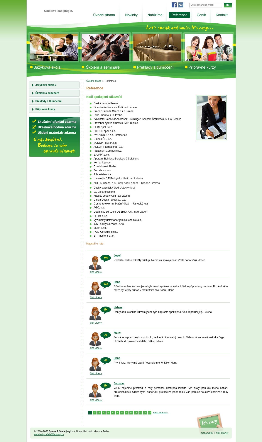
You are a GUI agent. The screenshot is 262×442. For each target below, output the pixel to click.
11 (135, 412)
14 (149, 412)
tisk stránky (222, 433)
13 (145, 412)
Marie (117, 332)
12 (140, 412)
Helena (118, 307)
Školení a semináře (47, 93)
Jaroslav (119, 383)
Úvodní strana (93, 81)
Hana (117, 282)
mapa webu (207, 433)
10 (131, 412)
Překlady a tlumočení (48, 101)
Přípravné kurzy (45, 109)
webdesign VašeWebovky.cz (49, 434)
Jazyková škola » (46, 85)
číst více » (96, 272)
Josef (117, 255)
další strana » (160, 412)
